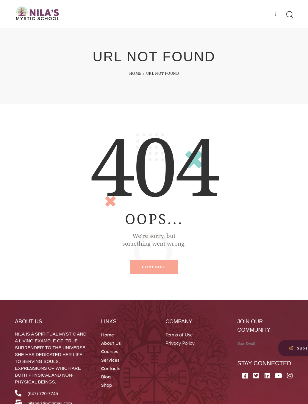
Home (135, 74)
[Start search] (289, 15)
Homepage (154, 268)
